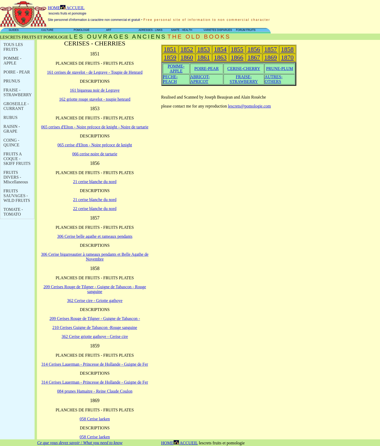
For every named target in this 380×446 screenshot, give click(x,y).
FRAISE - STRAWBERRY (17, 92)
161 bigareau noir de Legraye (95, 90)
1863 (220, 57)
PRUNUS (11, 81)
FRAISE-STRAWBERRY (244, 79)
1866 (237, 57)
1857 (270, 49)
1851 (170, 49)
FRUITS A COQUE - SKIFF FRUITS (17, 159)
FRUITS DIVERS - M (15, 177)
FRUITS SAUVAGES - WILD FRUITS (16, 196)
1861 (203, 57)
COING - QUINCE (11, 142)
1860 (186, 57)
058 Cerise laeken (95, 419)
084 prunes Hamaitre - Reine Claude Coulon (94, 391)
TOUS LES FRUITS (13, 47)
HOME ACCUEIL (66, 8)
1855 (237, 49)
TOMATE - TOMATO (13, 211)
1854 (220, 49)
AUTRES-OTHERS (274, 79)
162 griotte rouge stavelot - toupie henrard (94, 99)
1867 (254, 57)
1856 (254, 49)
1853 (203, 49)
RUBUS (10, 117)
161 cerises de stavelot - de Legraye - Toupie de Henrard (94, 72)
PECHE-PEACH (170, 79)
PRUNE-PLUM (279, 68)
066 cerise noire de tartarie (94, 154)
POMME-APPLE (176, 68)
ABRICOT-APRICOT (200, 79)
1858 (287, 49)
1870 (287, 57)
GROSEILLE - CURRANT (16, 106)
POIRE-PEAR (206, 68)
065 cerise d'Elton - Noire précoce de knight (95, 145)
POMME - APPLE (12, 60)
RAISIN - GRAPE (11, 128)
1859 (170, 57)
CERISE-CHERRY (243, 68)
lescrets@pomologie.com (249, 106)
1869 (270, 57)
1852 (186, 49)
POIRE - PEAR (16, 72)
